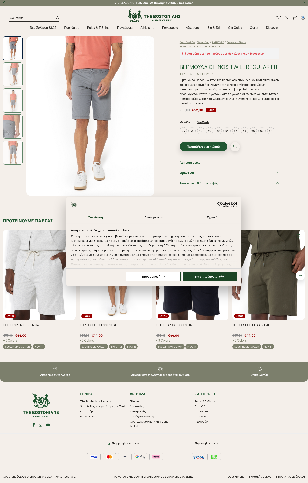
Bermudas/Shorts (236, 42)
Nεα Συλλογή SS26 (43, 27)
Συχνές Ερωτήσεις (142, 416)
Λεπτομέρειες (190, 162)
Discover (272, 27)
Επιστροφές (138, 411)
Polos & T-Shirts (98, 27)
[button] (304, 3)
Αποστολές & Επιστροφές (199, 183)
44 (183, 131)
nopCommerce (140, 476)
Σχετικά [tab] (212, 217)
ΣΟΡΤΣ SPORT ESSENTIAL (21, 325)
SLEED (190, 476)
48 (200, 131)
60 (253, 131)
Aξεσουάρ (193, 27)
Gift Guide (235, 27)
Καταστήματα (89, 411)
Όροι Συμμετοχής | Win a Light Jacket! (149, 424)
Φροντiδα (187, 173)
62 (262, 131)
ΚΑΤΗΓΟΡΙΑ (218, 42)
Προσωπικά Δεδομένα (290, 476)
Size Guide (203, 122)
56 (235, 131)
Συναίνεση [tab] (95, 217)
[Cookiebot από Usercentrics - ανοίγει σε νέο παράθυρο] (220, 204)
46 (192, 131)
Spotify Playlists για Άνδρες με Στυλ (102, 406)
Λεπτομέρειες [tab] (154, 217)
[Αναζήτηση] (32, 19)
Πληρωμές (136, 401)
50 (209, 131)
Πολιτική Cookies (260, 476)
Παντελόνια (125, 27)
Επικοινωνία (88, 416)
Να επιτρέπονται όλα (209, 276)
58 (244, 131)
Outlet (254, 27)
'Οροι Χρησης (235, 476)
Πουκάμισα (71, 27)
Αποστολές (137, 406)
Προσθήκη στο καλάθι (203, 146)
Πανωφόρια (170, 27)
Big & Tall (213, 27)
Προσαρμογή (153, 276)
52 (218, 131)
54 (227, 131)
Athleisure (147, 27)
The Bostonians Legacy (95, 401)
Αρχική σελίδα (187, 42)
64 (270, 131)
